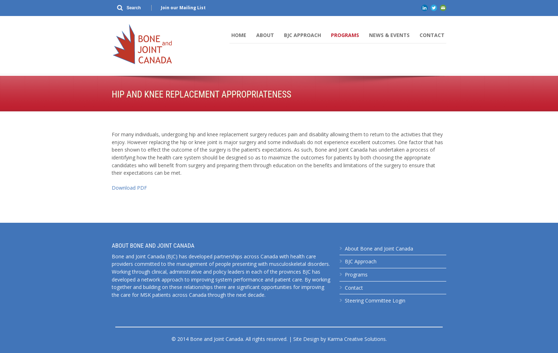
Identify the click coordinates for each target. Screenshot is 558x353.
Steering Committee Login (375, 300)
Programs (345, 35)
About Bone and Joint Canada (379, 248)
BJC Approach (302, 35)
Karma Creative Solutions (356, 339)
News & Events (389, 35)
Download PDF (129, 187)
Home (238, 35)
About (265, 35)
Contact (432, 35)
